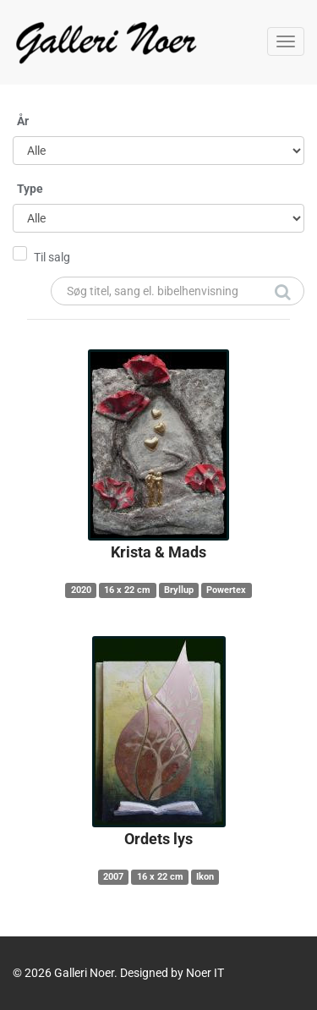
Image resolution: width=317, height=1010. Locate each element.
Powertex (226, 590)
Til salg (52, 257)
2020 (81, 590)
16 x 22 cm (127, 590)
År (23, 121)
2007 (113, 876)
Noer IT (205, 973)
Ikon (205, 876)
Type (30, 188)
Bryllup (179, 590)
